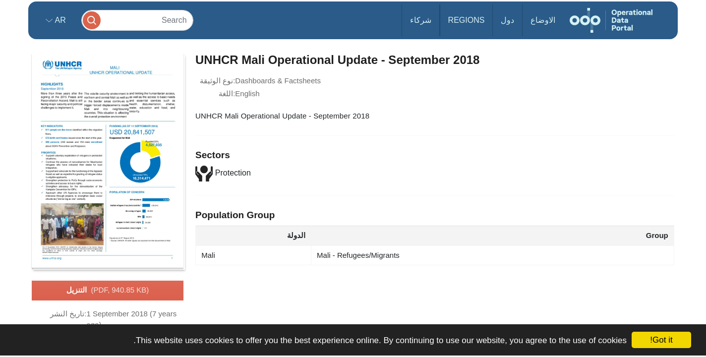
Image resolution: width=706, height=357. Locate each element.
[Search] (137, 20)
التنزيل (107, 290)
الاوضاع (542, 20)
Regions (466, 20)
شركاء (420, 20)
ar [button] (59, 20)
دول (507, 20)
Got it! (661, 340)
